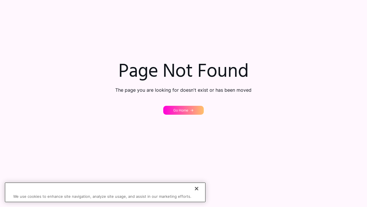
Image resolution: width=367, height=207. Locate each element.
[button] (183, 110)
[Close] (196, 188)
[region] (105, 192)
